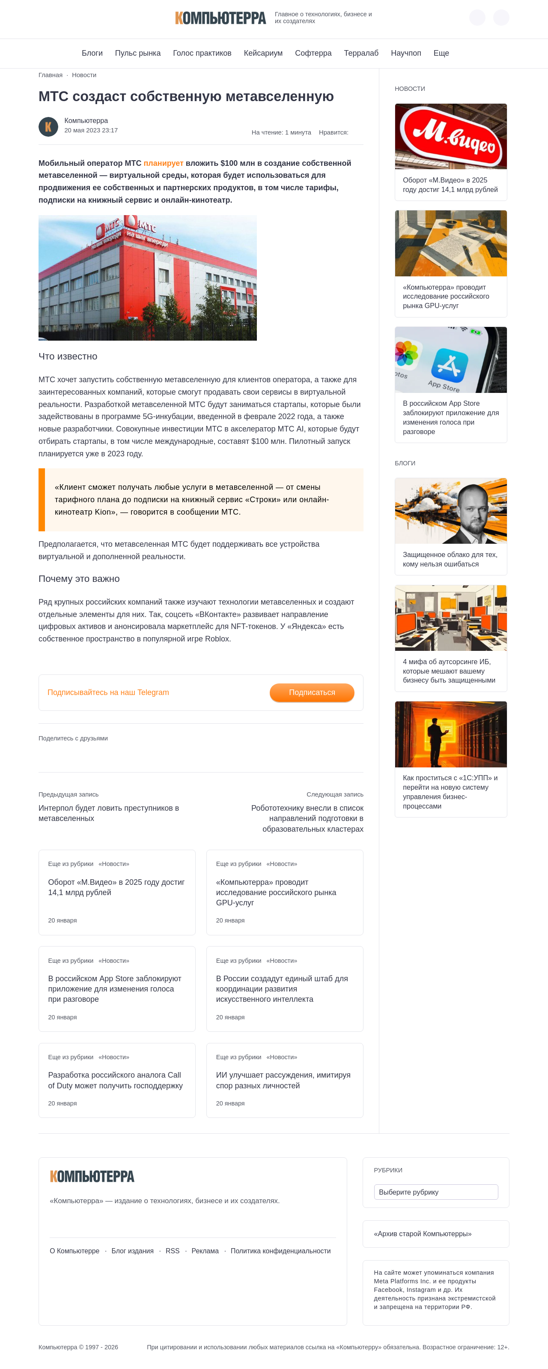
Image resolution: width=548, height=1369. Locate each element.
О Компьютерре (74, 1251)
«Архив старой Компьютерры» (423, 1233)
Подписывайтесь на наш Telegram (108, 692)
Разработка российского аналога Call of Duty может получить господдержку (115, 1080)
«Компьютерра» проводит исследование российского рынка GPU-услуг (276, 893)
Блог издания (132, 1251)
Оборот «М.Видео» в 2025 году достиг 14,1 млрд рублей (116, 887)
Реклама (205, 1251)
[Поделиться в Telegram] (61, 754)
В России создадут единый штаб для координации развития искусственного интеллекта (282, 989)
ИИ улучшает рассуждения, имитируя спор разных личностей (283, 1080)
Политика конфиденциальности (281, 1251)
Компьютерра (86, 120)
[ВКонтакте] (45, 18)
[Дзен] (92, 18)
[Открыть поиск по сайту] (501, 17)
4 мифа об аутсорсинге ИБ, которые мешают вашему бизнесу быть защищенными (449, 671)
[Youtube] (60, 18)
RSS (173, 1251)
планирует (163, 163)
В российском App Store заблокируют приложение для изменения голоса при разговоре (115, 989)
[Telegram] (76, 18)
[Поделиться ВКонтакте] (45, 754)
